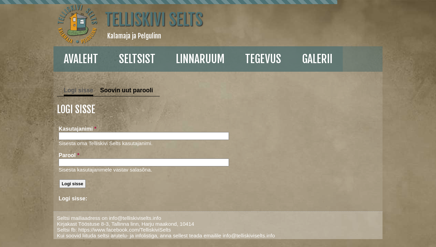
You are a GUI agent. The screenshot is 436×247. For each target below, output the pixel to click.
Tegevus (222, 59)
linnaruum (159, 59)
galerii (276, 59)
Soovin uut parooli (87, 90)
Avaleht (40, 59)
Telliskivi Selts (114, 19)
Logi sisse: (31, 198)
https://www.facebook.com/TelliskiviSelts (85, 230)
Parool (27, 155)
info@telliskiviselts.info (96, 218)
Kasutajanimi (36, 129)
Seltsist (96, 59)
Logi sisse (39, 90)
